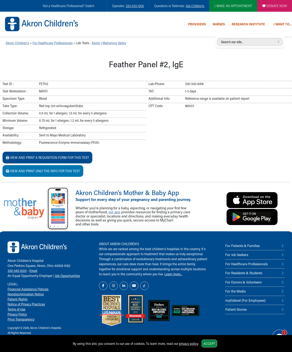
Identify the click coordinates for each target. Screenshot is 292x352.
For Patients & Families (242, 245)
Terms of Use (16, 309)
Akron (96, 43)
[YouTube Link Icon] (134, 286)
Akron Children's (17, 43)
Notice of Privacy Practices (26, 304)
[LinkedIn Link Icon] (124, 286)
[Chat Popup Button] (277, 333)
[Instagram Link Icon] (113, 286)
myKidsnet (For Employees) (245, 300)
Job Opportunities (67, 275)
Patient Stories (236, 309)
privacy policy (188, 343)
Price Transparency (21, 319)
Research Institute (248, 24)
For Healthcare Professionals (53, 43)
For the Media (235, 291)
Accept (209, 343)
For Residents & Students (243, 272)
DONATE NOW (274, 6)
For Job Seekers (236, 254)
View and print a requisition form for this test (47, 157)
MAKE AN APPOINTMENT (233, 6)
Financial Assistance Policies (28, 289)
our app (114, 212)
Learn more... (173, 274)
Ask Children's (195, 6)
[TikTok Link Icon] (144, 286)
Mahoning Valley (114, 43)
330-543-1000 (135, 6)
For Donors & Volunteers (243, 282)
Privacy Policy (17, 314)
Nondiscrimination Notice (26, 294)
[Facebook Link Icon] (103, 286)
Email (33, 270)
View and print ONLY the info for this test (43, 171)
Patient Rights (17, 299)
